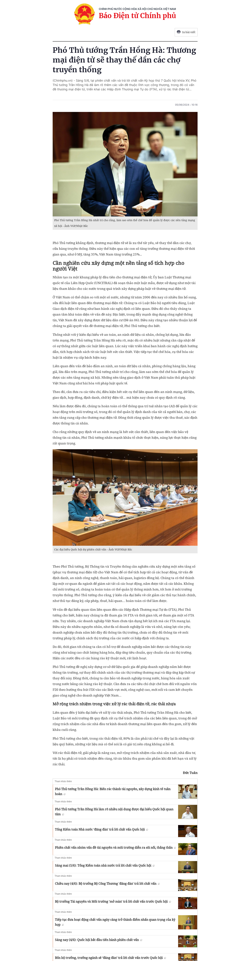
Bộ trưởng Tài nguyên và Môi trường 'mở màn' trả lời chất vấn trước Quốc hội (113, 901)
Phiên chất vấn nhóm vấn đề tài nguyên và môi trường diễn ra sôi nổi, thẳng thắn (115, 847)
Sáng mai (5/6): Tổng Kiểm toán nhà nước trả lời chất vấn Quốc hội (104, 865)
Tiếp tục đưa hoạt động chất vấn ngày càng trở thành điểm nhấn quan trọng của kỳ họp (115, 922)
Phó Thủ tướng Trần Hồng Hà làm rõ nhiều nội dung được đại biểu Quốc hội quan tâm (114, 811)
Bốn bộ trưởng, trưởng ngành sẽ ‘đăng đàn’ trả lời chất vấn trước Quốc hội (110, 958)
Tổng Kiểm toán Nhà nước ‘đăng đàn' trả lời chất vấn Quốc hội (101, 829)
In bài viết (186, 32)
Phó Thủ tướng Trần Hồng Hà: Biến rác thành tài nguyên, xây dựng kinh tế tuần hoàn (112, 791)
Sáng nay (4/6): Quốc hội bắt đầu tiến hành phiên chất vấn (98, 940)
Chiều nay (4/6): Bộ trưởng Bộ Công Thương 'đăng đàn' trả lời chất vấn (107, 883)
